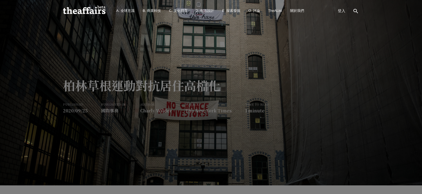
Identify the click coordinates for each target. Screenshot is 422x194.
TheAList (275, 11)
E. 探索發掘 (231, 11)
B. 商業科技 (152, 11)
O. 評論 (254, 11)
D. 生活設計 (205, 11)
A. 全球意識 (125, 11)
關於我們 (297, 11)
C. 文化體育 (178, 11)
